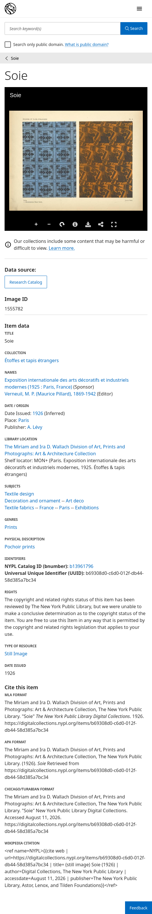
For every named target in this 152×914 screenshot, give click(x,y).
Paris (23, 420)
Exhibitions (87, 507)
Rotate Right (62, 224)
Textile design (19, 494)
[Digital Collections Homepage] (10, 8)
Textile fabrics (19, 507)
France (46, 507)
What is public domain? (87, 44)
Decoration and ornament (33, 501)
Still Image (16, 653)
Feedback (138, 908)
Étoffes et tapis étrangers (32, 360)
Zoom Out (49, 224)
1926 (38, 413)
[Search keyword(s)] (62, 28)
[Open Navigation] (139, 8)
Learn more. (62, 248)
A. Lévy (34, 427)
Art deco (75, 501)
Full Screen (114, 224)
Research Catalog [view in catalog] (25, 282)
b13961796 (81, 566)
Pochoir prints (20, 547)
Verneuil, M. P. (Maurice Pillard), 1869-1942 (50, 394)
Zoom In (36, 224)
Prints (11, 527)
